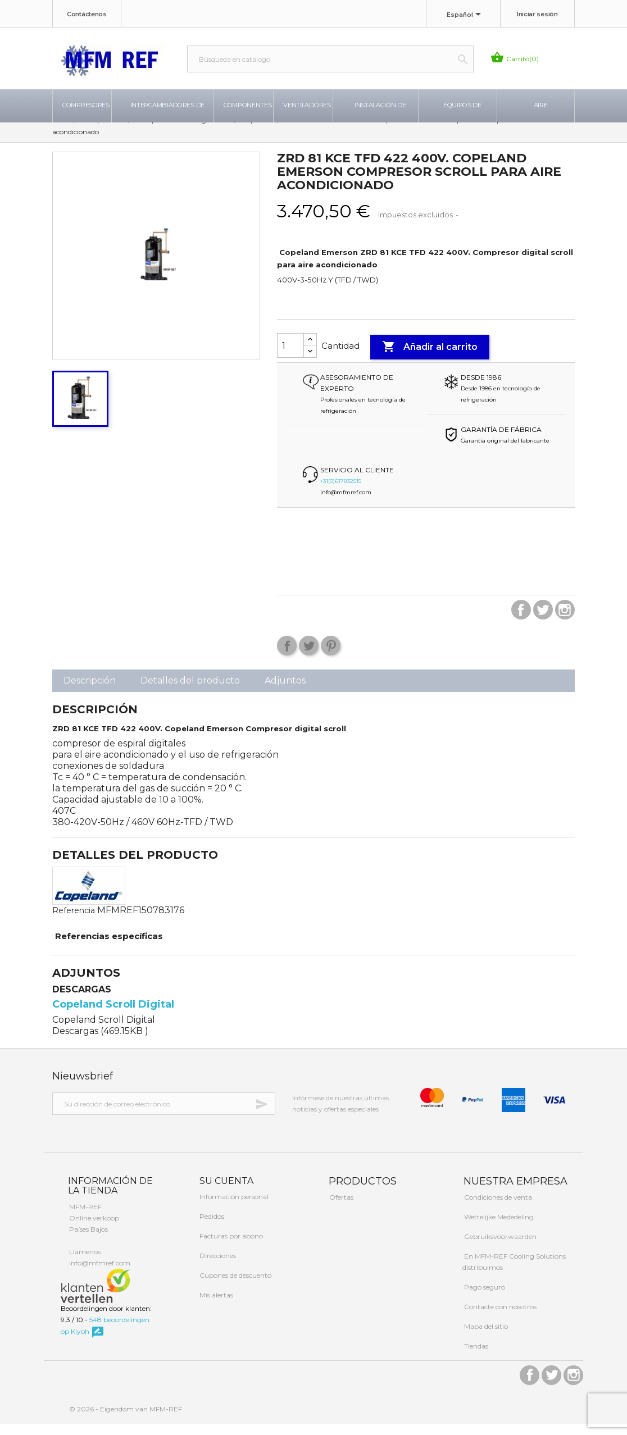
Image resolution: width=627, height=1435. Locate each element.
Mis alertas (215, 1306)
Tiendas (475, 1357)
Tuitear (309, 657)
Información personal (233, 1208)
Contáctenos (87, 14)
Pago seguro (483, 1298)
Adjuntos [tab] (285, 692)
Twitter (543, 621)
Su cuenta (225, 1192)
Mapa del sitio (485, 1337)
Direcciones (217, 1267)
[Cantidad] (290, 357)
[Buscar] (330, 58)
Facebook (521, 621)
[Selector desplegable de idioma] (466, 15)
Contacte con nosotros (499, 1318)
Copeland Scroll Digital (113, 1015)
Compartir (287, 657)
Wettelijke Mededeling (498, 1228)
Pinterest (330, 657)
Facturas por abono (230, 1247)
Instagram (565, 621)
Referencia (73, 922)
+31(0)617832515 (340, 492)
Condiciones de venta (497, 1208)
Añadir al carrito (430, 358)
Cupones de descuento (234, 1287)
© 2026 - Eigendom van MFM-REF (125, 1420)
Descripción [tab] (89, 692)
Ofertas (340, 1208)
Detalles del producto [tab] (190, 692)
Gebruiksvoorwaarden (499, 1247)
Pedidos (211, 1228)
